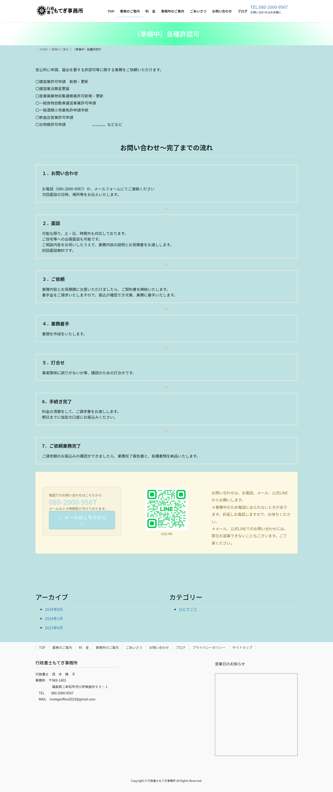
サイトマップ (242, 647)
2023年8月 (54, 627)
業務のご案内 (62, 647)
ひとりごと (188, 609)
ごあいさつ (134, 647)
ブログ (181, 647)
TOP (42, 647)
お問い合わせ (159, 647)
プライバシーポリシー (209, 647)
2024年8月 (54, 609)
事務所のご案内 (107, 647)
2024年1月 (54, 618)
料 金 (84, 647)
